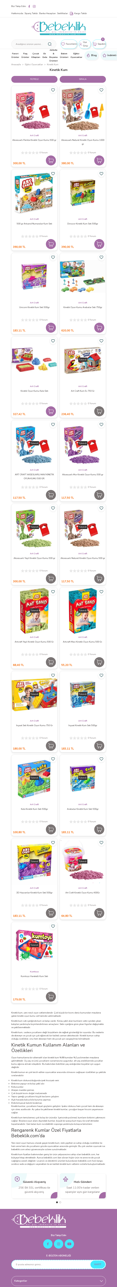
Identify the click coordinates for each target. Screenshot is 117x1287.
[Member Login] (85, 44)
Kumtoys (34, 971)
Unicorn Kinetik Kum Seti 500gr (34, 307)
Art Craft (34, 135)
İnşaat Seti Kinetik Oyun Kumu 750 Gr (34, 725)
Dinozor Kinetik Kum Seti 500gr (82, 223)
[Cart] (99, 44)
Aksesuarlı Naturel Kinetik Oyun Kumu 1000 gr (82, 142)
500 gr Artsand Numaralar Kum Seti (34, 223)
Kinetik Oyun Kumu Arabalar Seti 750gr (82, 307)
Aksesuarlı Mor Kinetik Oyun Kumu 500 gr (82, 474)
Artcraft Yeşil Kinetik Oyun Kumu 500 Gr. (34, 641)
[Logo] (58, 28)
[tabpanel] (34, 1186)
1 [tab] (57, 1202)
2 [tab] (60, 1202)
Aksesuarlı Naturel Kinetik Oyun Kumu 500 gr (83, 558)
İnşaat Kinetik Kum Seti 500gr (82, 725)
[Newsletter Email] (58, 1264)
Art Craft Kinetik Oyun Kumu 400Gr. (82, 892)
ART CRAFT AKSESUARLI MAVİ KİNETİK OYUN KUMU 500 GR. (34, 476)
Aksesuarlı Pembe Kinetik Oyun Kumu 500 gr (34, 140)
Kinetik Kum (52, 64)
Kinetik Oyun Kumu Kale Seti (34, 391)
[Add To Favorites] (53, 90)
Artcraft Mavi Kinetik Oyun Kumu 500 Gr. (82, 641)
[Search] (33, 44)
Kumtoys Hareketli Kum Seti (34, 976)
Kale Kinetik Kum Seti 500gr (34, 809)
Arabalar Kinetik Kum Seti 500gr (83, 809)
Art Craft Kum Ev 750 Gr (82, 391)
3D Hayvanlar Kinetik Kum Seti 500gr (34, 892)
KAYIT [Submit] (97, 1264)
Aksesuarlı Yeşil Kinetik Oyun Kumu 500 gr (34, 558)
